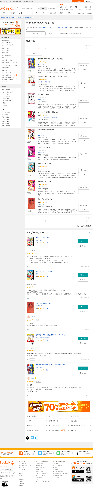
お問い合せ (39, 477)
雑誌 (4, 103)
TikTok (21, 481)
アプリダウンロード (41, 467)
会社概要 (55, 463)
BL (28, 13)
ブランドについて (58, 465)
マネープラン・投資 (52, 117)
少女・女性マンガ (20, 13)
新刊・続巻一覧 (6, 43)
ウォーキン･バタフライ (61, 27)
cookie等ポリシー (57, 475)
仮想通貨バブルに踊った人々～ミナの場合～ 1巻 (50, 365)
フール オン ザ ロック (44, 147)
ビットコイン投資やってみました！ (49, 112)
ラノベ (44, 13)
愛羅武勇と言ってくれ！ (46, 27)
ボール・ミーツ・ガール (45, 163)
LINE (20, 475)
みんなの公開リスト (9, 75)
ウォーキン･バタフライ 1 (43, 303)
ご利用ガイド (90, 13)
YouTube (21, 483)
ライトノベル (6, 96)
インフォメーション (41, 475)
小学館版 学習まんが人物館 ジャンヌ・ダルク (53, 76)
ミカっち (33, 316)
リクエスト (39, 479)
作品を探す (39, 465)
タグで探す (5, 114)
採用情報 (55, 467)
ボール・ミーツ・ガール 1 (44, 271)
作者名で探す (5, 119)
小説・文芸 (53, 13)
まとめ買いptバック (7, 60)
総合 (4, 13)
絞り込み (19, 8)
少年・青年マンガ (12, 13)
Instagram (21, 479)
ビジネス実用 (61, 13)
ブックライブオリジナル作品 (9, 65)
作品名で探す (5, 117)
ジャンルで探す (6, 112)
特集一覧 (4, 70)
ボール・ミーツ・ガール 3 (44, 237)
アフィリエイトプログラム (43, 481)
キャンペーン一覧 (6, 73)
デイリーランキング (7, 45)
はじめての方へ (82, 13)
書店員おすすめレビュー (8, 77)
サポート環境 (39, 471)
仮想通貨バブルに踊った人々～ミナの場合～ (51, 59)
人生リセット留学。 (44, 94)
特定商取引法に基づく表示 (60, 473)
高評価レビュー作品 (7, 79)
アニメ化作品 (5, 48)
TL (36, 13)
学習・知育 (47, 82)
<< (29, 48)
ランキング (22, 469)
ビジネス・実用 (7, 100)
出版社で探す (5, 123)
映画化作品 (5, 52)
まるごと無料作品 (6, 55)
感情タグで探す (6, 125)
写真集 (5, 105)
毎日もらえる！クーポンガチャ (10, 62)
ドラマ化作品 (5, 50)
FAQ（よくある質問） (42, 473)
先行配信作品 (5, 67)
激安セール (5, 58)
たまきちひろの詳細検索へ (84, 226)
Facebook (21, 485)
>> (88, 48)
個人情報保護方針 (58, 471)
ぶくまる (4, 81)
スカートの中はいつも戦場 (46, 129)
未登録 (32, 378)
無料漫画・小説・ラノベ (25, 465)
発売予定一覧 (5, 40)
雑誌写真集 (69, 13)
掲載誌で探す (5, 121)
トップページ (22, 463)
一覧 (90, 233)
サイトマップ (56, 477)
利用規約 (55, 469)
